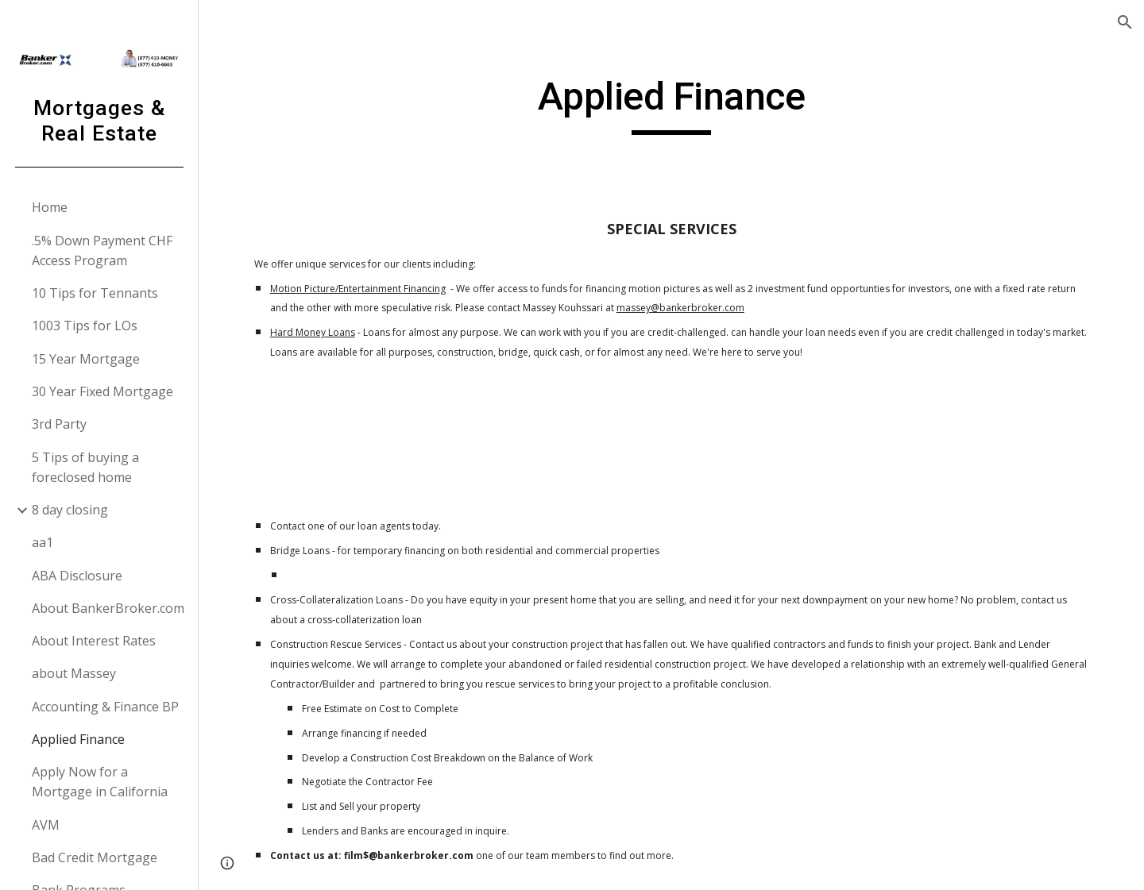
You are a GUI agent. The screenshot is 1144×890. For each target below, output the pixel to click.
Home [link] (50, 207)
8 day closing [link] (70, 509)
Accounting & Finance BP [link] (105, 706)
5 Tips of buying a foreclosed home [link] (85, 467)
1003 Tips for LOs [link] (84, 325)
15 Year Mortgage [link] (86, 359)
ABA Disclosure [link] (77, 575)
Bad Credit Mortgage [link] (94, 857)
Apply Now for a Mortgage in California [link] (100, 781)
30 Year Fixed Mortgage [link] (102, 391)
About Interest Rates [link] (94, 640)
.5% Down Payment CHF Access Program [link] (102, 250)
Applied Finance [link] (78, 739)
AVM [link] (46, 825)
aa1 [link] (42, 542)
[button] (1125, 22)
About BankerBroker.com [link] (108, 608)
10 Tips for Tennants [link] (95, 293)
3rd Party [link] (59, 424)
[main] (671, 104)
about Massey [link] (74, 673)
